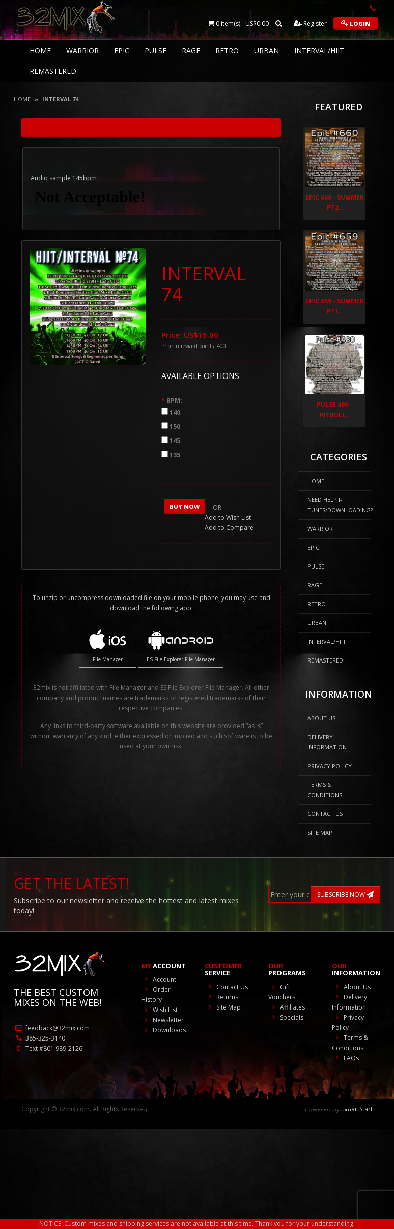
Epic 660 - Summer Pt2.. (334, 202)
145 (175, 440)
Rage (191, 50)
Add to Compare (229, 527)
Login (355, 23)
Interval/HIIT (319, 50)
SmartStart (358, 1109)
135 (175, 455)
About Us (321, 718)
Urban (266, 50)
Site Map (319, 832)
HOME (40, 50)
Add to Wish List (228, 517)
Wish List (159, 1009)
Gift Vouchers (281, 992)
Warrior (82, 50)
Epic (121, 50)
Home (22, 99)
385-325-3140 (39, 1038)
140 (175, 412)
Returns (221, 997)
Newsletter (162, 1020)
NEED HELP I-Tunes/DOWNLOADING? (339, 505)
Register (310, 23)
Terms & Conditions (324, 790)
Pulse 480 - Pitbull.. (334, 409)
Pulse (155, 50)
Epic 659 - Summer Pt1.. (334, 306)
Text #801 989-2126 (48, 1048)
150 (175, 426)
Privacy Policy (329, 766)
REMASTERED (53, 71)
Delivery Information (327, 742)
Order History (156, 994)
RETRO (227, 50)
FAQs (345, 1058)
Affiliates (286, 1007)
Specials (285, 1017)
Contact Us (325, 813)
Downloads (163, 1030)
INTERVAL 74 (60, 99)
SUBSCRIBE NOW (345, 894)
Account (158, 979)
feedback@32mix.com (52, 1028)
